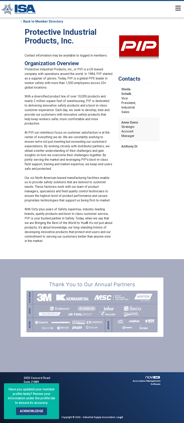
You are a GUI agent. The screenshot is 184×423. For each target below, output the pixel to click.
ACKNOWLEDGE (31, 411)
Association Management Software (146, 381)
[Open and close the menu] (117, 8)
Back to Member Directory (42, 21)
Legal (120, 417)
